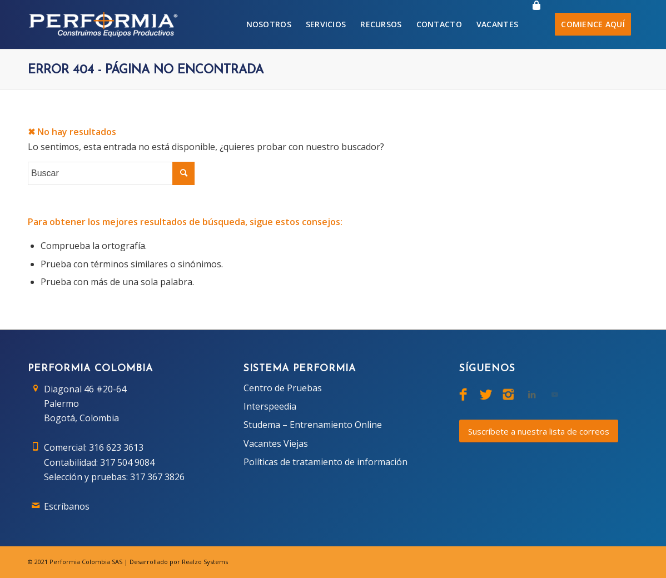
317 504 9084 (127, 462)
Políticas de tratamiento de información (325, 462)
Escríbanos (67, 506)
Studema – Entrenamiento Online (312, 424)
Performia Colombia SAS (85, 561)
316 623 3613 (116, 447)
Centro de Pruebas (282, 388)
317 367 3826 (157, 477)
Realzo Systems (205, 561)
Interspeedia (269, 406)
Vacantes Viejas (275, 443)
